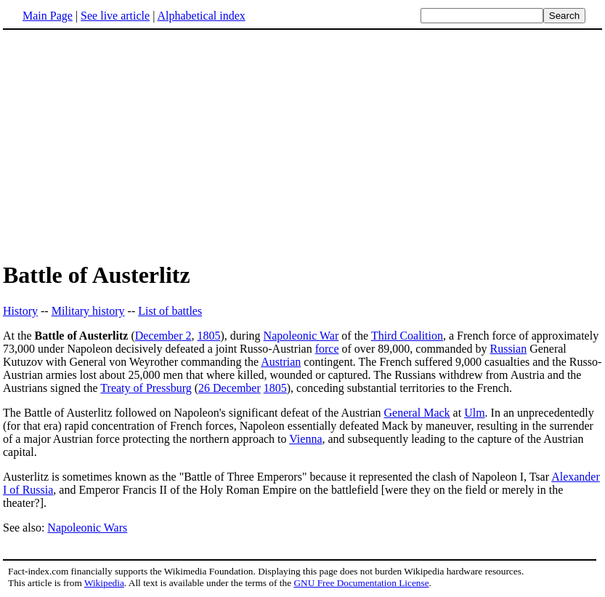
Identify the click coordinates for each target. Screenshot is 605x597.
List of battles (170, 311)
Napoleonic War (301, 335)
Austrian (281, 362)
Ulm (474, 412)
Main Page (48, 15)
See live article (115, 15)
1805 (208, 335)
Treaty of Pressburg (145, 388)
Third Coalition (407, 335)
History (20, 311)
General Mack (417, 412)
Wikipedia (104, 582)
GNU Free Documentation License (361, 582)
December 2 (163, 335)
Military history (88, 311)
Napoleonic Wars (87, 527)
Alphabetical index (201, 15)
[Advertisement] (125, 145)
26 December (229, 388)
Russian (508, 348)
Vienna (305, 439)
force (327, 348)
